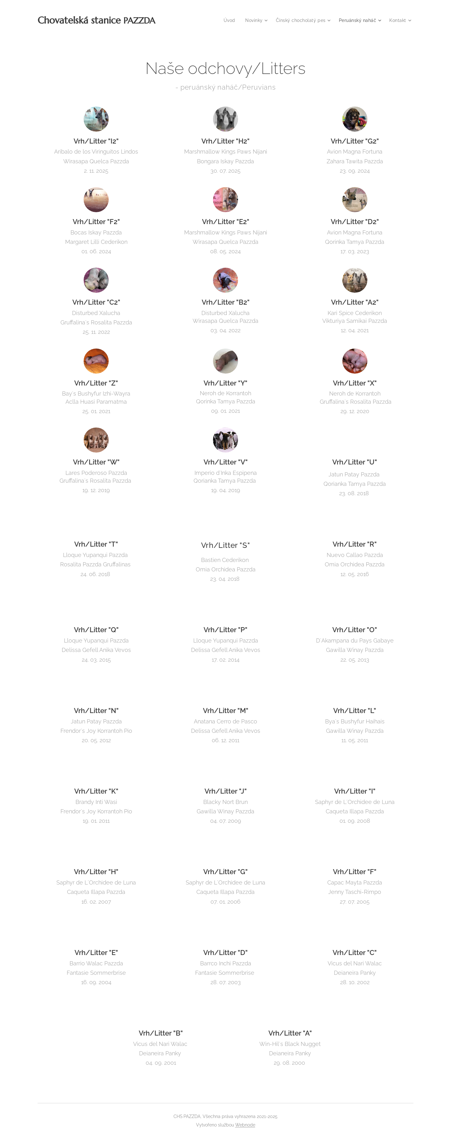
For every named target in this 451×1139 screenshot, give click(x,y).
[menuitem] (228, 20)
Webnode (245, 1124)
